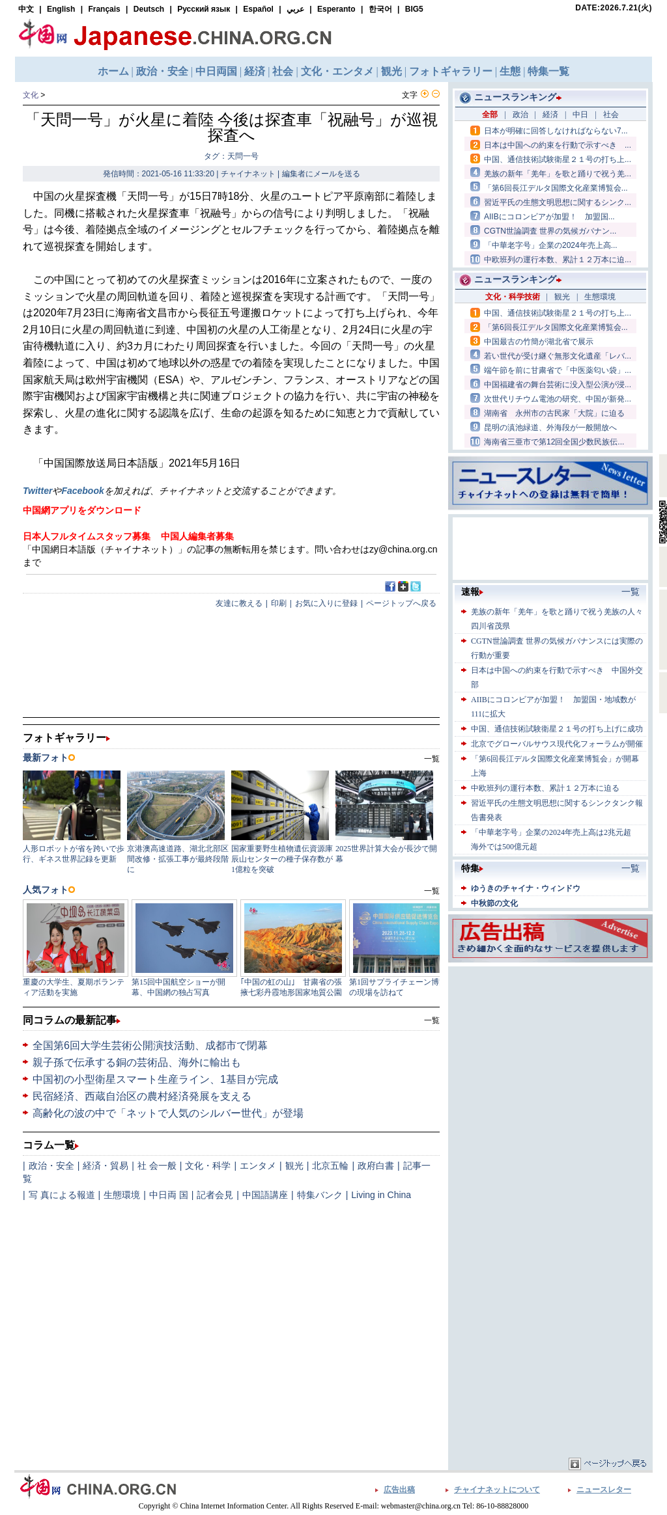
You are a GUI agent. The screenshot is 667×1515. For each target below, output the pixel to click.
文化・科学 (208, 1165)
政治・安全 (51, 1165)
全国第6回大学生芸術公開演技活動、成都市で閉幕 (150, 1045)
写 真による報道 (62, 1195)
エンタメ (258, 1165)
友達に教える (239, 603)
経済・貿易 (105, 1165)
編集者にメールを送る (321, 173)
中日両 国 (168, 1195)
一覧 (432, 1020)
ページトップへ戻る (401, 603)
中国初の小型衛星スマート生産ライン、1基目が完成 (155, 1079)
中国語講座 (265, 1195)
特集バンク (320, 1195)
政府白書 (376, 1165)
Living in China (381, 1195)
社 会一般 (157, 1165)
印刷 (279, 603)
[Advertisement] (550, 1051)
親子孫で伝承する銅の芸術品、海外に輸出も (137, 1062)
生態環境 (122, 1195)
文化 (30, 95)
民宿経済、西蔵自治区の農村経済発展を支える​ (142, 1096)
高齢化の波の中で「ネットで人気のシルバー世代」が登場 (168, 1113)
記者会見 (215, 1195)
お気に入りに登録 (326, 603)
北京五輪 (330, 1165)
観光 (294, 1165)
